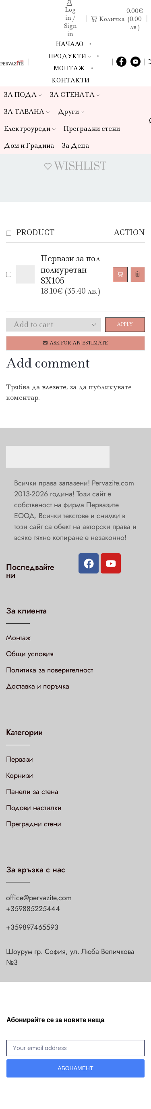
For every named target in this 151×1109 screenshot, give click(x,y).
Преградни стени (92, 128)
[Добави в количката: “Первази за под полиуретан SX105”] (120, 274)
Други (71, 111)
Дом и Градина (29, 145)
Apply (125, 324)
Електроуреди (30, 128)
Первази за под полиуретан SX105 (71, 269)
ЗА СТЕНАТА (75, 94)
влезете (54, 386)
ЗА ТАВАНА (27, 111)
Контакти (70, 80)
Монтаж (69, 68)
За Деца (75, 145)
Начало (69, 44)
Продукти (69, 56)
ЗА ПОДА (23, 94)
